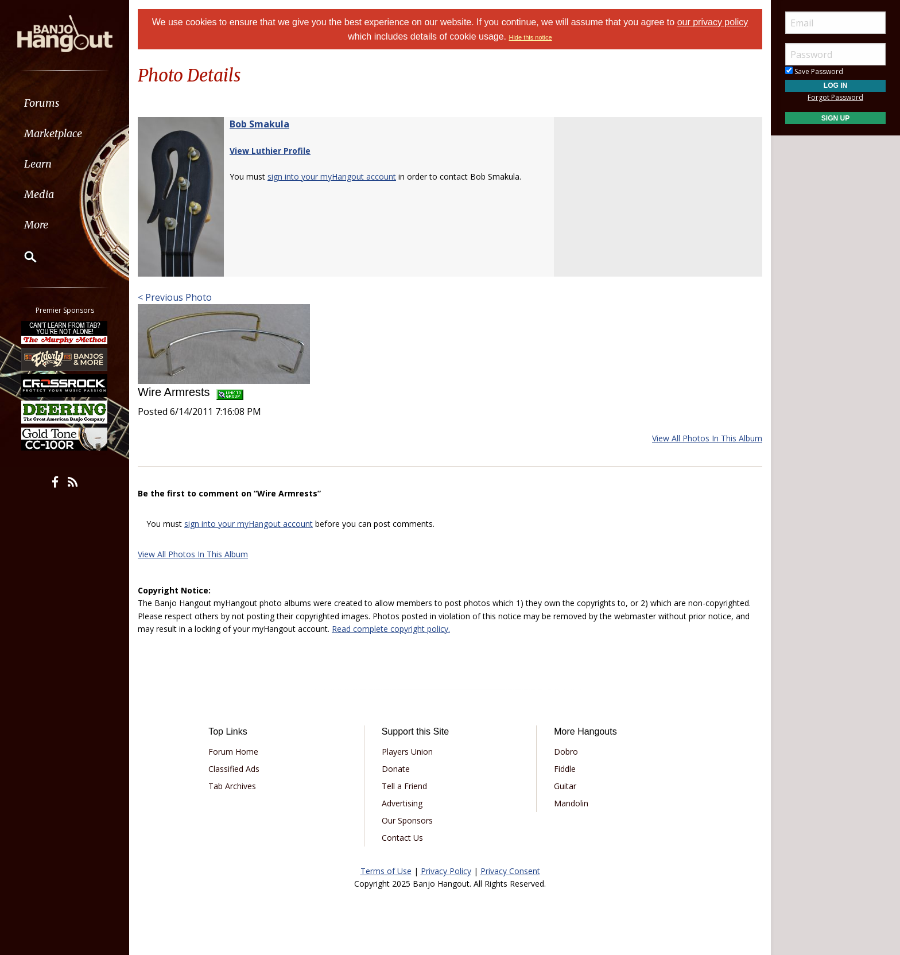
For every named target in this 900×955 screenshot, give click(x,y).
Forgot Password (835, 97)
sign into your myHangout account (331, 176)
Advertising (402, 803)
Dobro (566, 751)
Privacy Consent (510, 870)
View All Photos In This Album (707, 438)
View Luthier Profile (270, 150)
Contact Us (402, 837)
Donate (396, 768)
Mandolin (571, 803)
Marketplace (53, 133)
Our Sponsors (407, 820)
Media (39, 194)
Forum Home (233, 751)
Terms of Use (386, 870)
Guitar (565, 786)
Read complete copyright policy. (391, 628)
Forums (42, 103)
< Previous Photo (175, 297)
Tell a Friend (404, 786)
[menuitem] (64, 103)
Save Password (814, 71)
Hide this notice (530, 37)
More (36, 224)
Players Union (407, 751)
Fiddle (565, 768)
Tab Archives (232, 786)
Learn (38, 163)
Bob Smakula (259, 124)
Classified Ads (233, 768)
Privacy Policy (446, 870)
